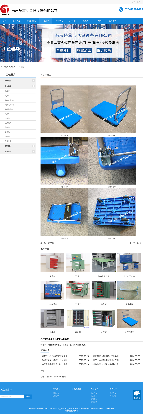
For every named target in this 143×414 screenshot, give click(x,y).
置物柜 (7, 127)
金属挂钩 (8, 123)
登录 (133, 2)
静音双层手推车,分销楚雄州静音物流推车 (56, 364)
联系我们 (86, 21)
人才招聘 (73, 21)
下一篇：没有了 (136, 243)
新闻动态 (59, 21)
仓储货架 (94, 393)
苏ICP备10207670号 (71, 411)
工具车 (7, 96)
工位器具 (20, 67)
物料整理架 (9, 109)
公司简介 (16, 21)
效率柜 (7, 136)
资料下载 (112, 21)
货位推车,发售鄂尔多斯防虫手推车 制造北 (107, 364)
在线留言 (55, 396)
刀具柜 (7, 118)
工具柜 (7, 91)
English (99, 21)
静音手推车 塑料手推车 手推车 (56, 377)
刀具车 (7, 114)
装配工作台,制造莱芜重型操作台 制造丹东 (56, 356)
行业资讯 (113, 396)
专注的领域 (31, 21)
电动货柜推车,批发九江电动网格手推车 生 (107, 356)
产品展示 (45, 21)
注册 (138, 2)
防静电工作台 (10, 100)
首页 (5, 21)
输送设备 (94, 402)
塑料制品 (94, 399)
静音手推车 (9, 141)
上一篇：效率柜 (47, 243)
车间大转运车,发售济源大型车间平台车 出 (107, 360)
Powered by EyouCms (96, 408)
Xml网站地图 (110, 408)
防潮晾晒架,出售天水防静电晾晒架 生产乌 (56, 360)
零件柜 (7, 132)
